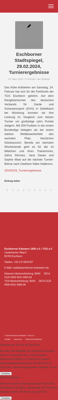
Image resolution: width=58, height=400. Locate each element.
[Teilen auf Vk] (40, 190)
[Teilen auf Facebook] (7, 190)
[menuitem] (49, 6)
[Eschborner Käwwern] (24, 6)
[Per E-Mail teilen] (51, 190)
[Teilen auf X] (12, 190)
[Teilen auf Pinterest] (23, 190)
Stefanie (45, 79)
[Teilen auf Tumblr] (34, 190)
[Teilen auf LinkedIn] (29, 190)
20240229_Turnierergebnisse (22, 170)
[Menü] (49, 6)
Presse (31, 79)
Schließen (5, 373)
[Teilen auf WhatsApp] (18, 190)
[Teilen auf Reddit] (45, 190)
